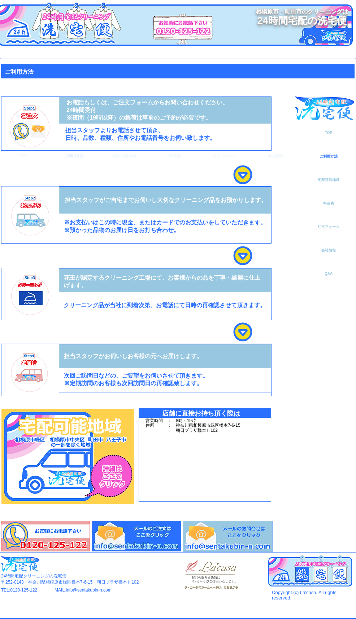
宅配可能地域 (328, 180)
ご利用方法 (329, 156)
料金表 (328, 203)
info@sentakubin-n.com (88, 590)
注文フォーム (328, 227)
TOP (328, 133)
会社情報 (328, 250)
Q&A (329, 274)
